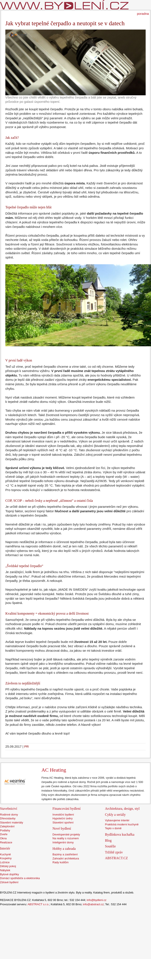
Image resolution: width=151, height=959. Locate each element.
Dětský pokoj (8, 866)
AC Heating (53, 770)
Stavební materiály (11, 822)
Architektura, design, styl (122, 808)
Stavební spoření (62, 822)
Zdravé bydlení (9, 882)
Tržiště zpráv (114, 852)
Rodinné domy (9, 814)
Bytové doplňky (9, 874)
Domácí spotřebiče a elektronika (20, 878)
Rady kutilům (60, 862)
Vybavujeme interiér (117, 820)
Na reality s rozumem (65, 838)
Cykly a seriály (115, 814)
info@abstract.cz (93, 904)
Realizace (6, 842)
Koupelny (6, 858)
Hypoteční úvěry (62, 818)
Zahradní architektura (65, 858)
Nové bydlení (61, 828)
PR (26, 746)
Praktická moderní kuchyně (122, 824)
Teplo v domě (113, 828)
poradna (143, 13)
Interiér (5, 848)
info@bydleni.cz (96, 900)
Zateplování (7, 826)
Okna (3, 838)
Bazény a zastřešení (65, 854)
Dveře (3, 834)
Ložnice (5, 862)
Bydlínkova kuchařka (119, 834)
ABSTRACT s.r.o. (38, 904)
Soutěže (110, 846)
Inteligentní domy (63, 842)
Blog (108, 840)
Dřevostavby (7, 818)
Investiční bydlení (63, 814)
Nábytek (5, 870)
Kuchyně (5, 854)
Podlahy (5, 830)
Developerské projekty (66, 834)
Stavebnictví (8, 808)
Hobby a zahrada (64, 848)
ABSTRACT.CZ (116, 858)
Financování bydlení (66, 808)
